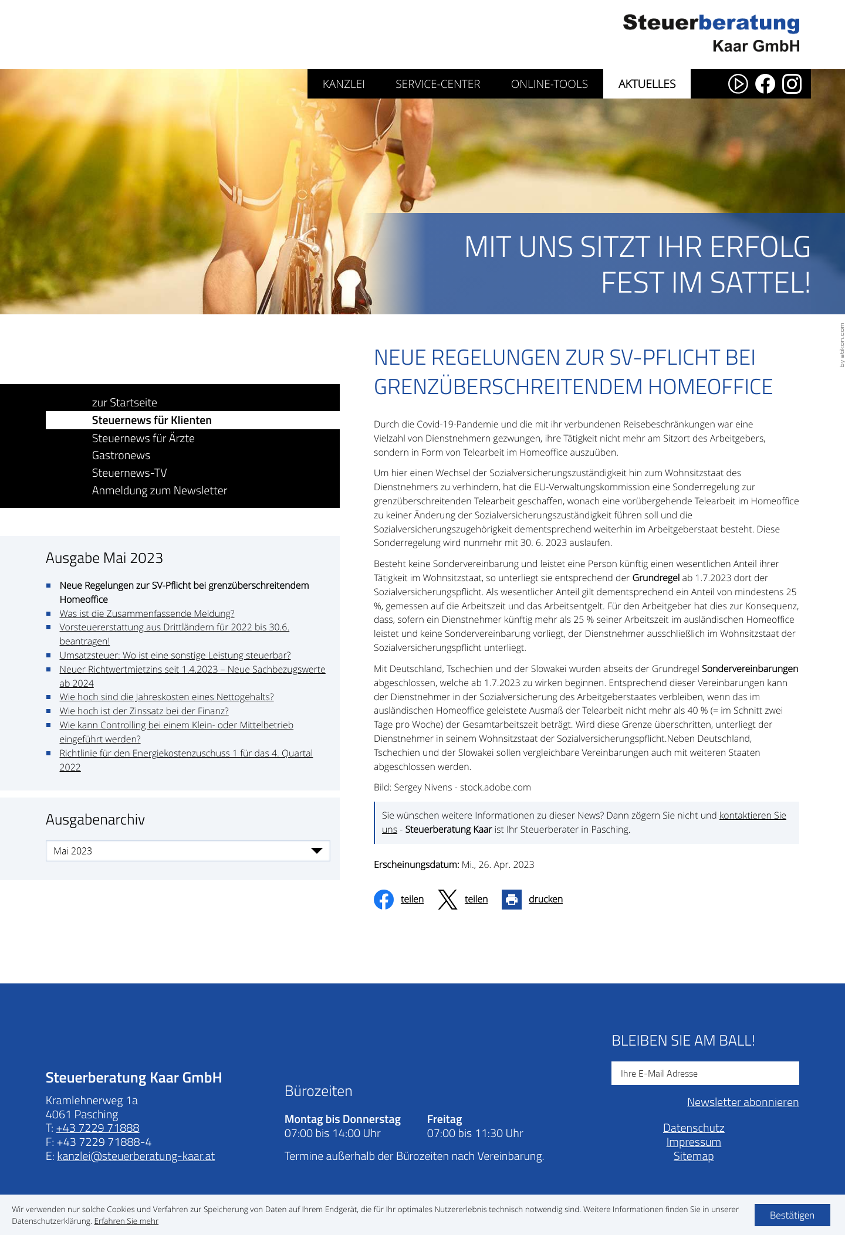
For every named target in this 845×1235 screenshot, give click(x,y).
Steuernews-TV (129, 472)
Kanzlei (344, 83)
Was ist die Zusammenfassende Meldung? (147, 613)
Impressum (694, 1155)
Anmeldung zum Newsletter (160, 490)
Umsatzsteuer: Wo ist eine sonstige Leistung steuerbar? (175, 655)
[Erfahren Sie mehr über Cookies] (126, 1221)
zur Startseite (125, 402)
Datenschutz (694, 1141)
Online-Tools (549, 83)
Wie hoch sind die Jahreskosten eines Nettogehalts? (167, 697)
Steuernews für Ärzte (143, 438)
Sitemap (694, 1170)
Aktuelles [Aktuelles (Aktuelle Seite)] (646, 83)
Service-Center (438, 83)
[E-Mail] (705, 1087)
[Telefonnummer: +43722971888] (98, 1142)
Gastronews (121, 455)
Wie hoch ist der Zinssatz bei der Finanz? (144, 711)
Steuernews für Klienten (152, 420)
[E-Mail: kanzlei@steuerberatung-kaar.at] (136, 1170)
